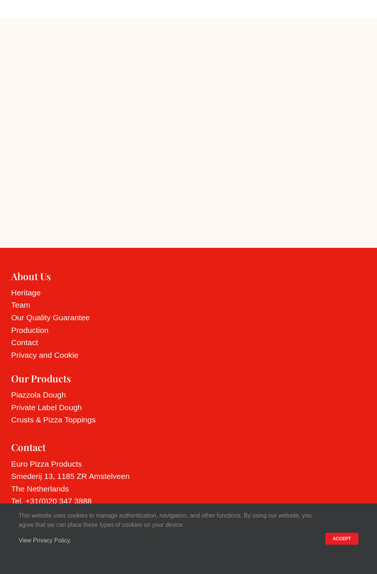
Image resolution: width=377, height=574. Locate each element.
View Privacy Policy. (45, 540)
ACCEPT (342, 538)
